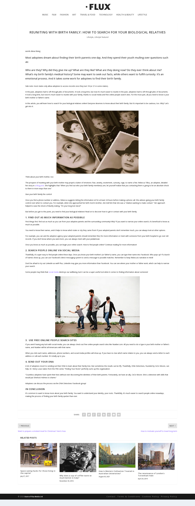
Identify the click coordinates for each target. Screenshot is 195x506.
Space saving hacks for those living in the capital (37, 478)
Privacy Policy (169, 503)
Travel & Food (87, 16)
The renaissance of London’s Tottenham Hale (151, 481)
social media (54, 278)
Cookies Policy (150, 503)
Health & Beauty (125, 16)
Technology (106, 16)
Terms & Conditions (128, 503)
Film (54, 16)
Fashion (64, 16)
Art (74, 16)
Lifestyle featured (101, 43)
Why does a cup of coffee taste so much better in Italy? (76, 483)
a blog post (39, 192)
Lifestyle (142, 16)
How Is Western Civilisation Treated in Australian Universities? (116, 478)
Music (45, 16)
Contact (111, 503)
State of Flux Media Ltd (33, 503)
